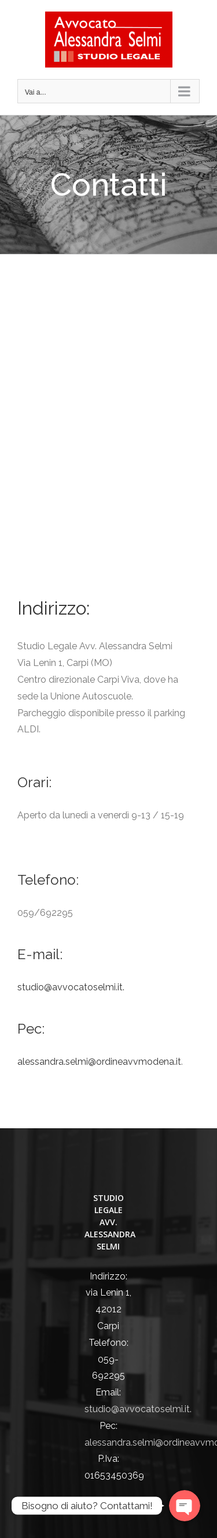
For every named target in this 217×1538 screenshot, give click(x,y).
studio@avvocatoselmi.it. (70, 987)
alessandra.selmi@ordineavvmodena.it (99, 1061)
